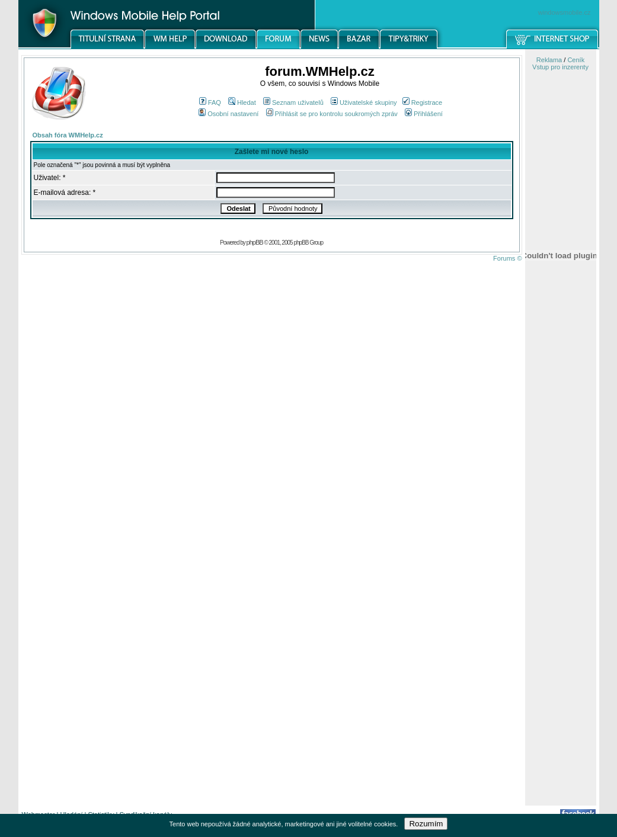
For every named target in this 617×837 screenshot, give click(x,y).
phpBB (255, 242)
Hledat (242, 102)
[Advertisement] (560, 618)
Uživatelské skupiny (364, 102)
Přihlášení (424, 113)
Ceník (575, 59)
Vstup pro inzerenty (560, 66)
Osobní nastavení (228, 113)
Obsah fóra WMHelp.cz (68, 135)
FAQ (210, 102)
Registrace (422, 102)
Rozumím (426, 823)
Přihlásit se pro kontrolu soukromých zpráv (332, 113)
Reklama (549, 59)
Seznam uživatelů (293, 102)
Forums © (507, 258)
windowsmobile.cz (564, 12)
